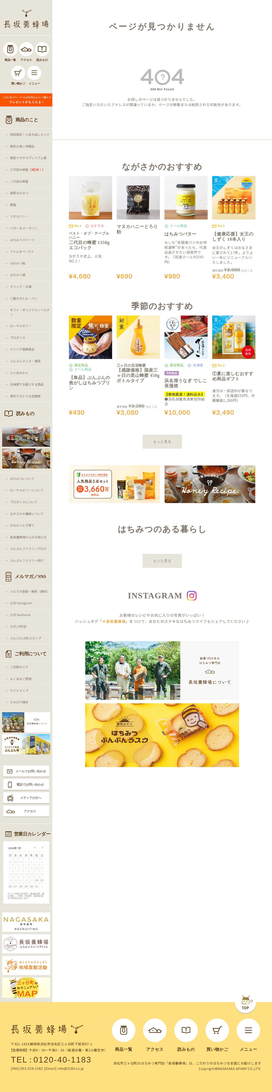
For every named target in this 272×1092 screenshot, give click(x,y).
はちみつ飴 (17, 263)
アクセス (30, 811)
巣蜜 (13, 205)
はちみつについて (22, 478)
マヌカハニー (19, 216)
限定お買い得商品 (22, 146)
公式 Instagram (21, 603)
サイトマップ (19, 690)
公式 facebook (20, 615)
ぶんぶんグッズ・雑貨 (25, 361)
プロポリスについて (24, 502)
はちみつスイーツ (22, 240)
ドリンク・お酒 (20, 286)
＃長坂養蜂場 (113, 621)
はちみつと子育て (22, 525)
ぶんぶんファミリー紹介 (27, 560)
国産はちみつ (19, 193)
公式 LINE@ (18, 626)
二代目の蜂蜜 (19, 181)
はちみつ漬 (17, 275)
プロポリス (17, 337)
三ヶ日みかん (19, 373)
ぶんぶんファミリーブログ (28, 548)
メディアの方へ (30, 798)
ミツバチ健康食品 (22, 349)
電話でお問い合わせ (30, 784)
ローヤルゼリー (20, 326)
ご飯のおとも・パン (24, 298)
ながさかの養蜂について (27, 514)
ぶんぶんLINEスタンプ (25, 638)
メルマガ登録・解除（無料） (30, 591)
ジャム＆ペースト (22, 251)
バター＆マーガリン (24, 228)
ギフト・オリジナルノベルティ (30, 312)
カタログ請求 (19, 702)
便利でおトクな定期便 (25, 396)
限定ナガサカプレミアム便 (28, 158)
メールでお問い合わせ (30, 771)
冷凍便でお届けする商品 (27, 384)
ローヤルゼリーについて (27, 490)
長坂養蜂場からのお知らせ (28, 537)
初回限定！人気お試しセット (30, 134)
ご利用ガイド (19, 667)
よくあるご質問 (20, 678)
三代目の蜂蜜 (27, 169)
